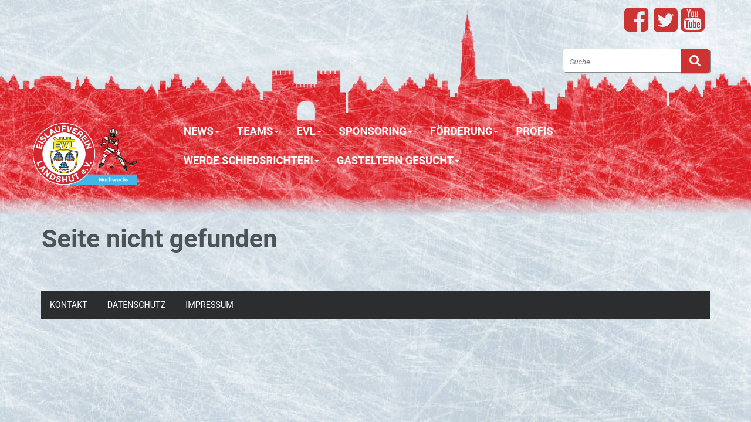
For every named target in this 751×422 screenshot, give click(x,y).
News (201, 131)
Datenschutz (136, 305)
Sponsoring (376, 131)
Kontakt (68, 305)
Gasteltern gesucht (398, 160)
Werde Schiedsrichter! (251, 160)
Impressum (209, 305)
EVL (308, 131)
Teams (258, 131)
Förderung (464, 131)
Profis (534, 131)
